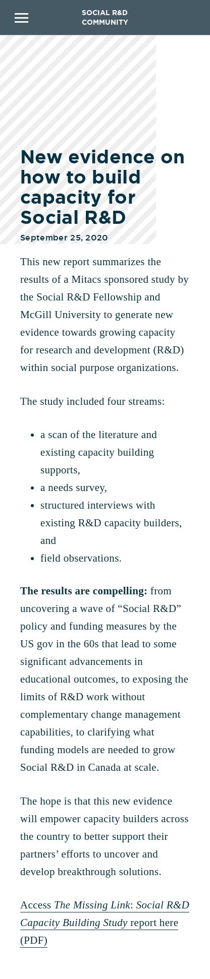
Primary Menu (21, 17)
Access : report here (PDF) (104, 922)
